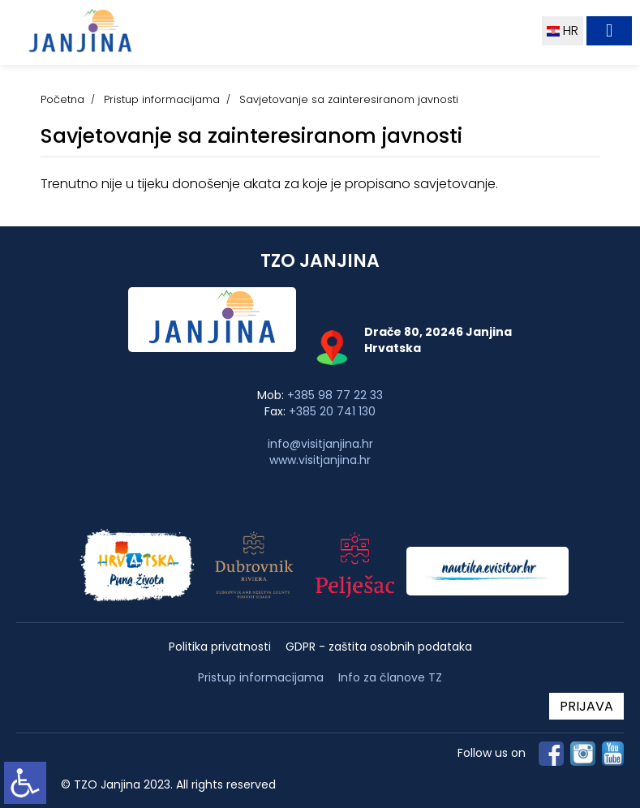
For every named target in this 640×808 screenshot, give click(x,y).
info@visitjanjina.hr (320, 444)
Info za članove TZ (390, 677)
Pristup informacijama (162, 99)
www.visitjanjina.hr (320, 460)
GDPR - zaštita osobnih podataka (379, 647)
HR (562, 30)
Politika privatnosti (220, 647)
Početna (62, 99)
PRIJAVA (586, 706)
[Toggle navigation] (609, 30)
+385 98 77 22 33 (335, 395)
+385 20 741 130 (332, 411)
